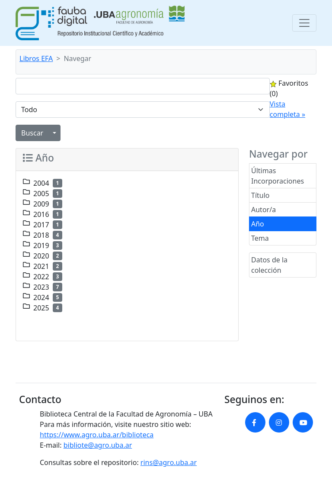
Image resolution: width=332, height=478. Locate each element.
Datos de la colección (269, 265)
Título (260, 195)
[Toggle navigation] (304, 23)
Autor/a (263, 209)
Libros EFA (36, 58)
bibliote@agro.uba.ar (98, 445)
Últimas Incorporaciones (277, 176)
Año (257, 224)
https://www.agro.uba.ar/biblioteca (96, 434)
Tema (260, 238)
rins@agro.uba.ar (168, 462)
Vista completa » (287, 109)
